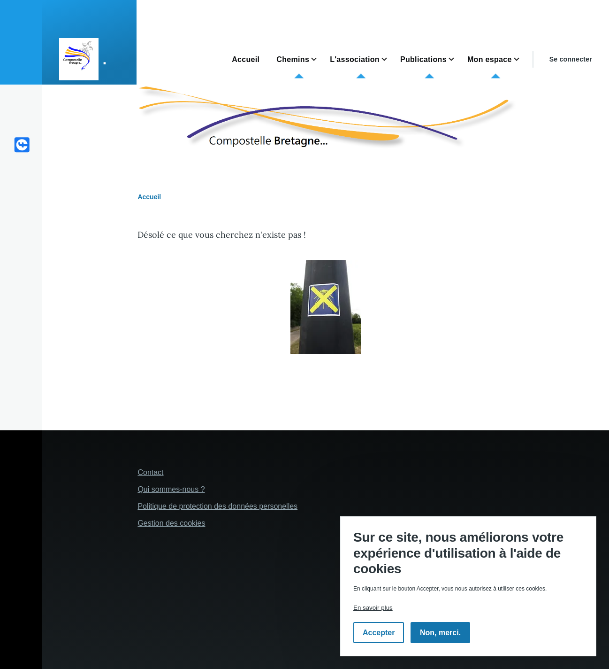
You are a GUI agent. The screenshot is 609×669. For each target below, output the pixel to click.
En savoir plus (373, 607)
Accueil (149, 197)
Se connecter (570, 59)
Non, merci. (440, 633)
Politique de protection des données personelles (217, 506)
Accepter (379, 633)
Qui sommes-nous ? (171, 489)
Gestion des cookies (171, 523)
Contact (150, 472)
